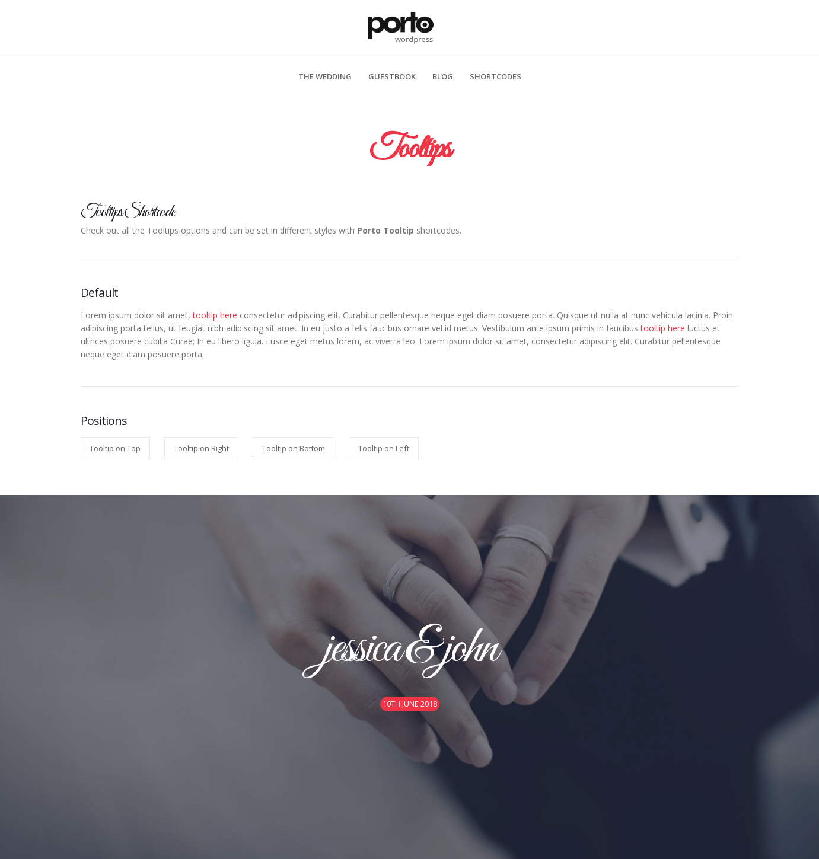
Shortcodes (495, 76)
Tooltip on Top (115, 448)
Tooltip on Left (383, 448)
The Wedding (325, 76)
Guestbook (392, 76)
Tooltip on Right (201, 448)
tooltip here (215, 315)
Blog (442, 76)
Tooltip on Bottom (293, 448)
